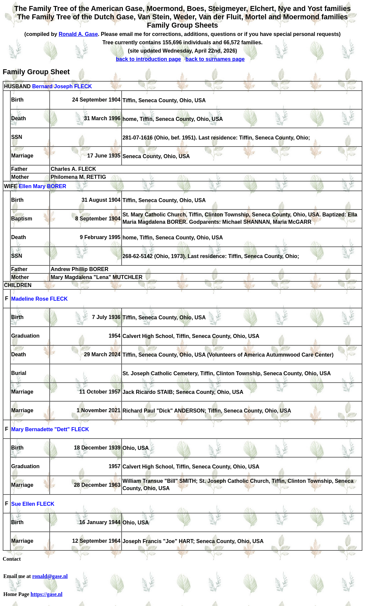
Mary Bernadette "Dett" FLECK (50, 430)
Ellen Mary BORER (42, 186)
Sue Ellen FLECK (33, 504)
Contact (12, 559)
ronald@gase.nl (50, 576)
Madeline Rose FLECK (39, 299)
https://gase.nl (47, 594)
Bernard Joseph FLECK (62, 86)
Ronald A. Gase (78, 34)
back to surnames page (215, 59)
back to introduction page (148, 59)
